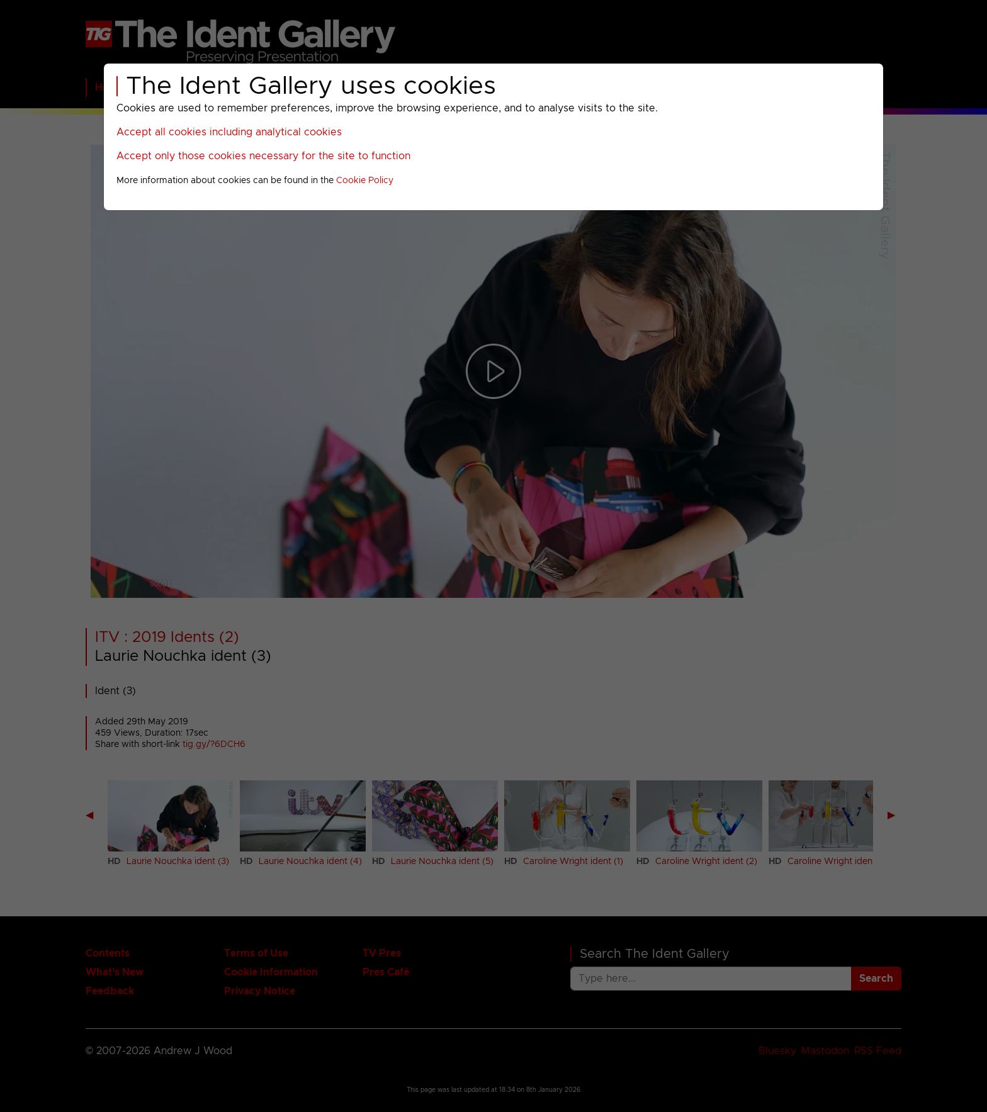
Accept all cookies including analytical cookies (229, 132)
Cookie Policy (364, 180)
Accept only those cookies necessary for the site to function (263, 156)
